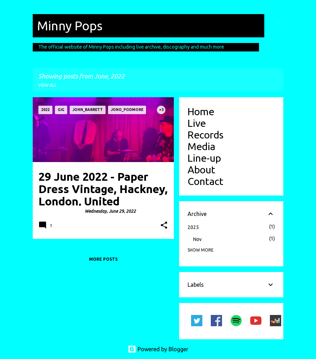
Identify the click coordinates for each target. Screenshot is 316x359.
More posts (103, 259)
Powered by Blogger (158, 349)
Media (201, 146)
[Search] (279, 22)
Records (205, 134)
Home (201, 111)
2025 (193, 227)
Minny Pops (69, 25)
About (201, 169)
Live (197, 123)
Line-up (204, 157)
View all (47, 85)
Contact (205, 181)
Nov (197, 239)
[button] (164, 225)
